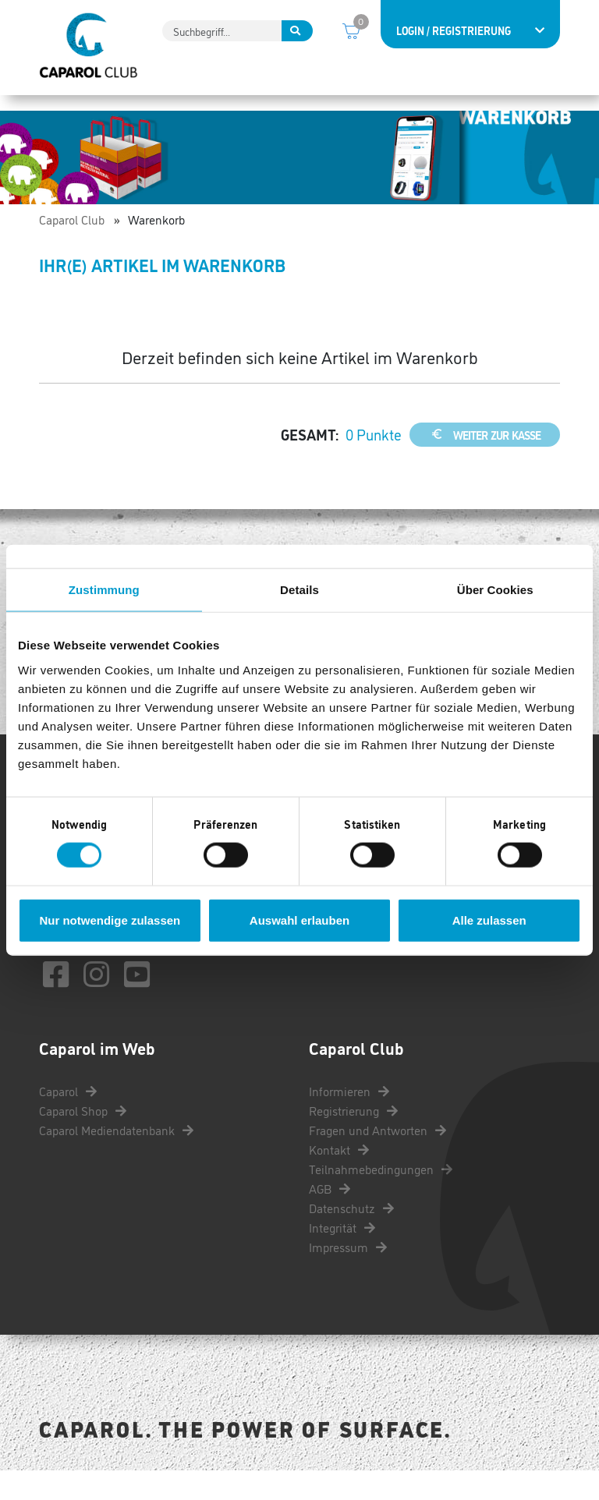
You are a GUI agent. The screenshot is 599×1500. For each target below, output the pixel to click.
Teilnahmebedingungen (380, 1198)
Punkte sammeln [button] (177, 109)
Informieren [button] (73, 109)
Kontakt (339, 1178)
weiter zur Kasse (485, 463)
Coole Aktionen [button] (405, 109)
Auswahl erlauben (299, 919)
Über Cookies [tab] (495, 589)
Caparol (68, 1120)
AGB (329, 1217)
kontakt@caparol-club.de (135, 966)
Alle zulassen (489, 919)
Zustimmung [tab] (104, 589)
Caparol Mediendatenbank (116, 1159)
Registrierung (353, 1139)
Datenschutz (351, 1237)
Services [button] (493, 109)
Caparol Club (72, 248)
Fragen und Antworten (377, 1159)
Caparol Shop (82, 1139)
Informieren (349, 1120)
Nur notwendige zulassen (109, 919)
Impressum (348, 1276)
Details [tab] (299, 589)
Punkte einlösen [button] (294, 109)
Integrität (342, 1256)
